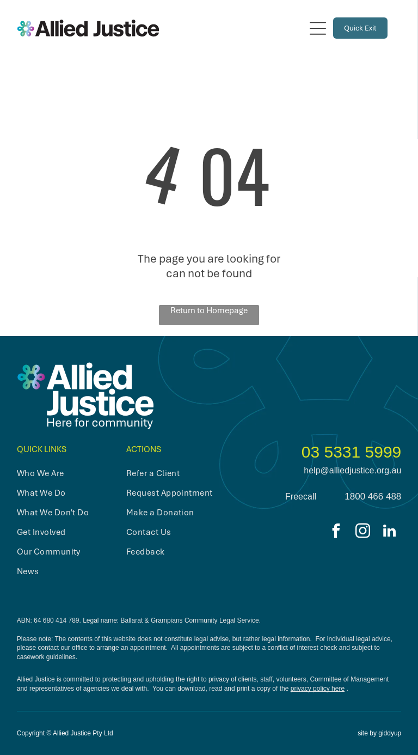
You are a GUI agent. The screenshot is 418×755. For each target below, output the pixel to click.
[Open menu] (318, 28)
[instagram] (362, 532)
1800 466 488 (373, 496)
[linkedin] (389, 532)
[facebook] (336, 532)
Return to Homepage (209, 310)
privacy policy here (318, 688)
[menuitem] (64, 473)
